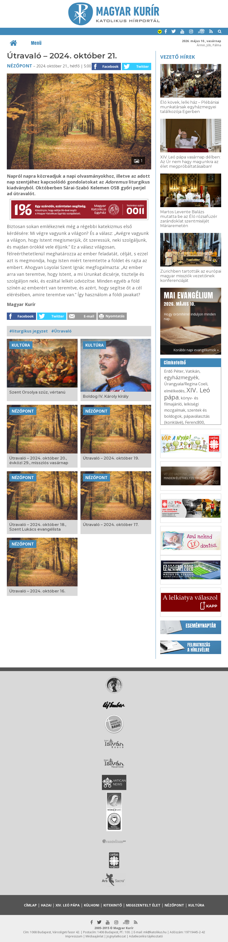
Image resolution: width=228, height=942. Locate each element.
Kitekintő (112, 905)
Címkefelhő (175, 363)
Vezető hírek (177, 57)
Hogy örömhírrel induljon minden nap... (190, 305)
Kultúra (21, 345)
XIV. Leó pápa (187, 393)
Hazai (46, 905)
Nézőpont (19, 66)
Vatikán (192, 371)
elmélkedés (174, 391)
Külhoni (91, 905)
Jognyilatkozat (116, 936)
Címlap (30, 905)
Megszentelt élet (143, 905)
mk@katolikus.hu (155, 932)
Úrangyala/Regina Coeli (185, 384)
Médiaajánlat (94, 936)
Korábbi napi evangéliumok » (196, 350)
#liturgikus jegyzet (28, 331)
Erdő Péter (174, 371)
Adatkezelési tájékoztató (146, 936)
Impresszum (73, 936)
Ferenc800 (194, 422)
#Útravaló (61, 331)
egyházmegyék (181, 377)
